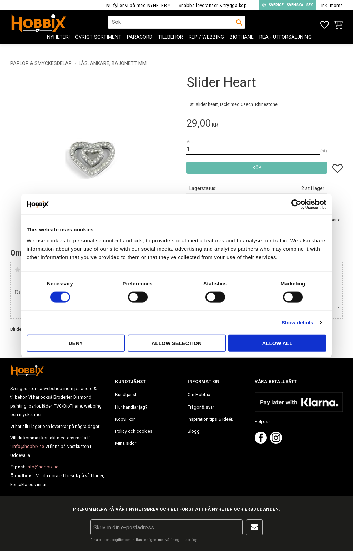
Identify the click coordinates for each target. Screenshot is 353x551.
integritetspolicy (183, 540)
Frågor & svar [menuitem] (201, 407)
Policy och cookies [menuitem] (133, 431)
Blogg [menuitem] (194, 431)
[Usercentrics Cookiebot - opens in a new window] (296, 204)
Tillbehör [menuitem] (170, 41)
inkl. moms (332, 5)
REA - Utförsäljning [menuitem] (285, 41)
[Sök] (239, 24)
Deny (76, 343)
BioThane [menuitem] (242, 41)
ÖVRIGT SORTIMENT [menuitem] (98, 41)
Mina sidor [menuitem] (125, 443)
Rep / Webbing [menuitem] (206, 41)
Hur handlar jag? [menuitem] (131, 407)
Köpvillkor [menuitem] (125, 419)
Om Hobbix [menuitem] (199, 394)
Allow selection (177, 343)
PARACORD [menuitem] (139, 41)
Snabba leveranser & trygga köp (213, 5)
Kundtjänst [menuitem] (126, 394)
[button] (324, 25)
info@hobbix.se (28, 446)
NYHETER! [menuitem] (58, 41)
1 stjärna (17, 270)
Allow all (277, 343)
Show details (297, 322)
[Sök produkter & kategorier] (172, 24)
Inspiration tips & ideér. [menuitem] (210, 419)
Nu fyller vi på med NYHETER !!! (139, 5)
